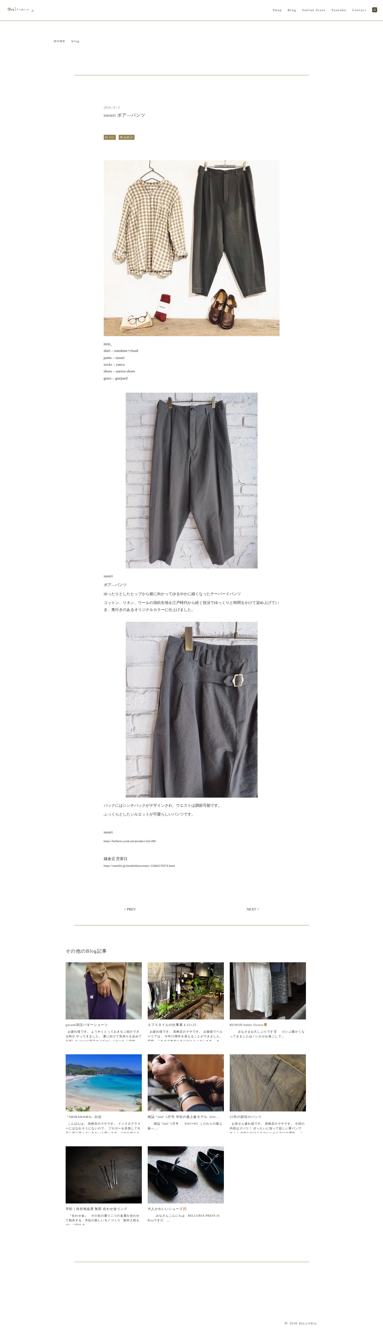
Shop (277, 10)
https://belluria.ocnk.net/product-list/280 (130, 841)
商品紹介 (126, 137)
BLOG (110, 137)
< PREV (130, 909)
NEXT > (253, 909)
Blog (292, 10)
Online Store (314, 10)
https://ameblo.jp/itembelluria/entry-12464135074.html (139, 865)
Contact (359, 10)
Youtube (338, 10)
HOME (60, 41)
